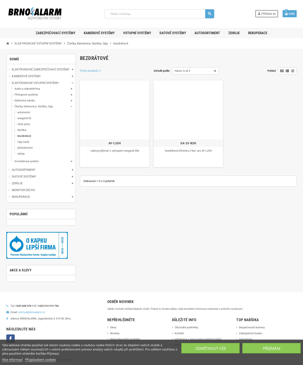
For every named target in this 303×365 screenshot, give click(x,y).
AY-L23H (115, 143)
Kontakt (179, 333)
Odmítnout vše (210, 348)
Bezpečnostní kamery (252, 327)
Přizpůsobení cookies (40, 359)
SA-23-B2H (188, 143)
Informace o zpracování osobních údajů (198, 339)
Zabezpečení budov (250, 333)
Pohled (271, 70)
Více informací (12, 359)
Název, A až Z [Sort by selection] (182, 70)
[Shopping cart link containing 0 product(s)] (290, 13)
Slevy (113, 327)
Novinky (115, 333)
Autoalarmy (245, 339)
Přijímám (271, 348)
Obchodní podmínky (186, 327)
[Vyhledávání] (159, 13)
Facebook (10, 338)
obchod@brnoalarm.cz (31, 312)
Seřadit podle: (162, 70)
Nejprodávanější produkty (125, 339)
